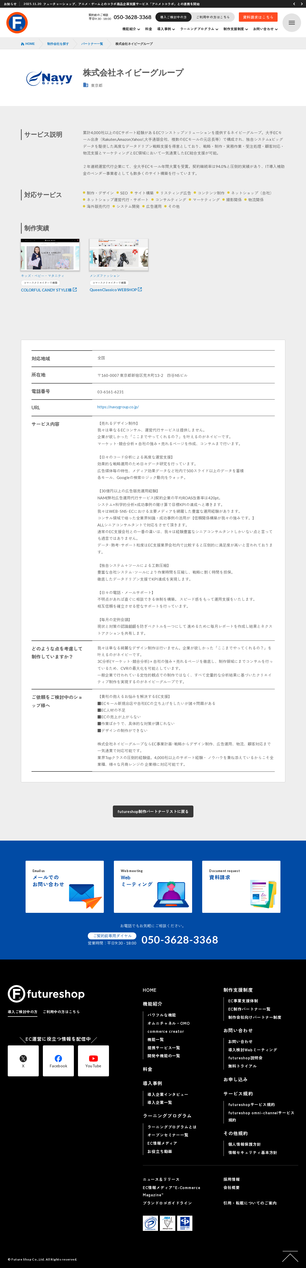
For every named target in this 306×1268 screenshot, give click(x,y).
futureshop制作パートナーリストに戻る (153, 811)
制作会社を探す (58, 44)
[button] (294, 4)
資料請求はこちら (258, 17)
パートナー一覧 (92, 44)
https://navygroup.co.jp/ (118, 406)
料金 (148, 28)
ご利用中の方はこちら (213, 17)
